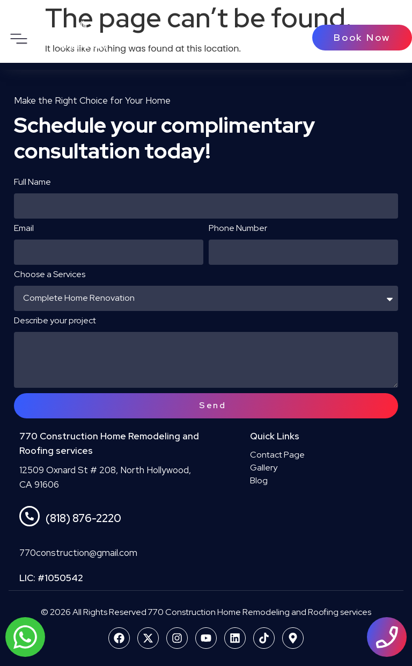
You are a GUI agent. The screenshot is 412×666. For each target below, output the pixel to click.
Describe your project (55, 321)
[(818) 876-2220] (29, 516)
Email (24, 229)
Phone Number (238, 229)
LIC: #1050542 (51, 578)
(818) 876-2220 (83, 518)
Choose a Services (49, 275)
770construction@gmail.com (78, 553)
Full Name (32, 182)
